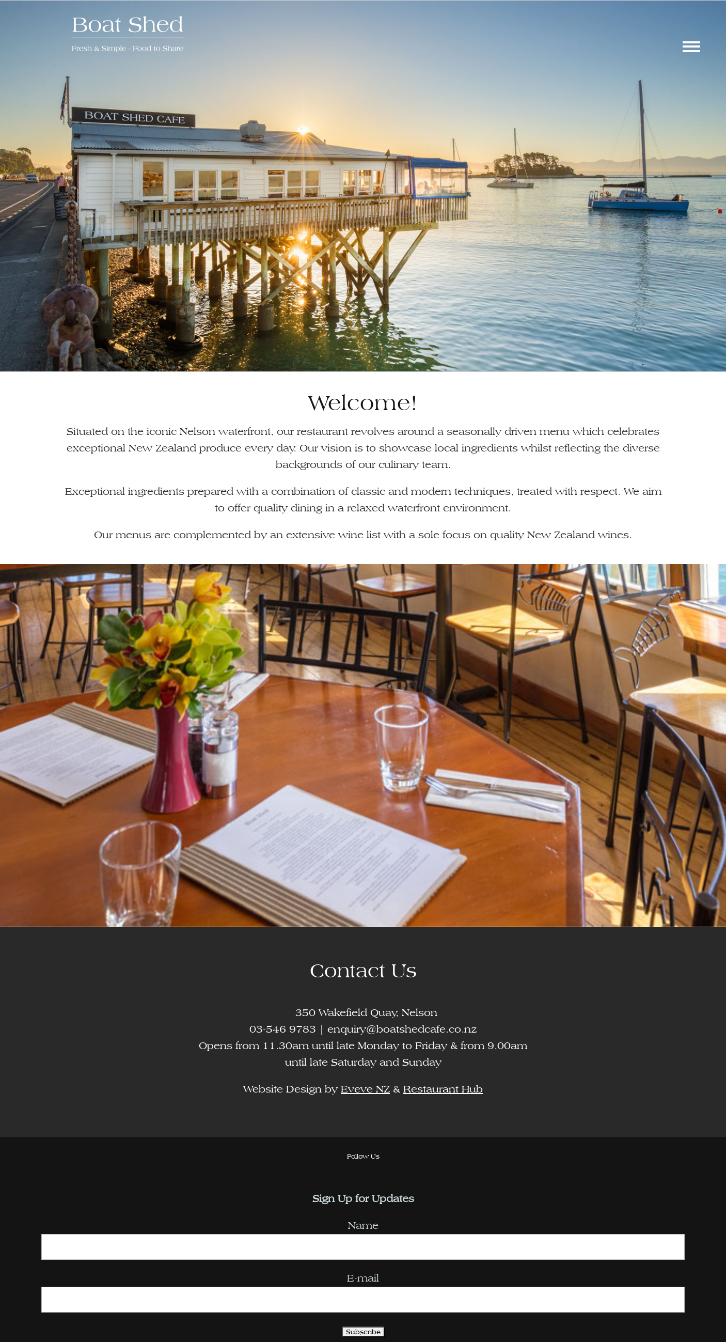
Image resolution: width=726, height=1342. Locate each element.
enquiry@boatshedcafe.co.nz (402, 1029)
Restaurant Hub (443, 1089)
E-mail (363, 1278)
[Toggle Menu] (691, 46)
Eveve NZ (365, 1089)
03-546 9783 (282, 1029)
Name (363, 1225)
